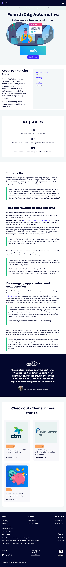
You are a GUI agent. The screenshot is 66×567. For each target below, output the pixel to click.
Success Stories (18, 8)
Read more (33, 57)
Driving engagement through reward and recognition (37, 8)
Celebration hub (12, 296)
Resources (9, 8)
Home (3, 8)
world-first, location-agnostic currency (36, 220)
